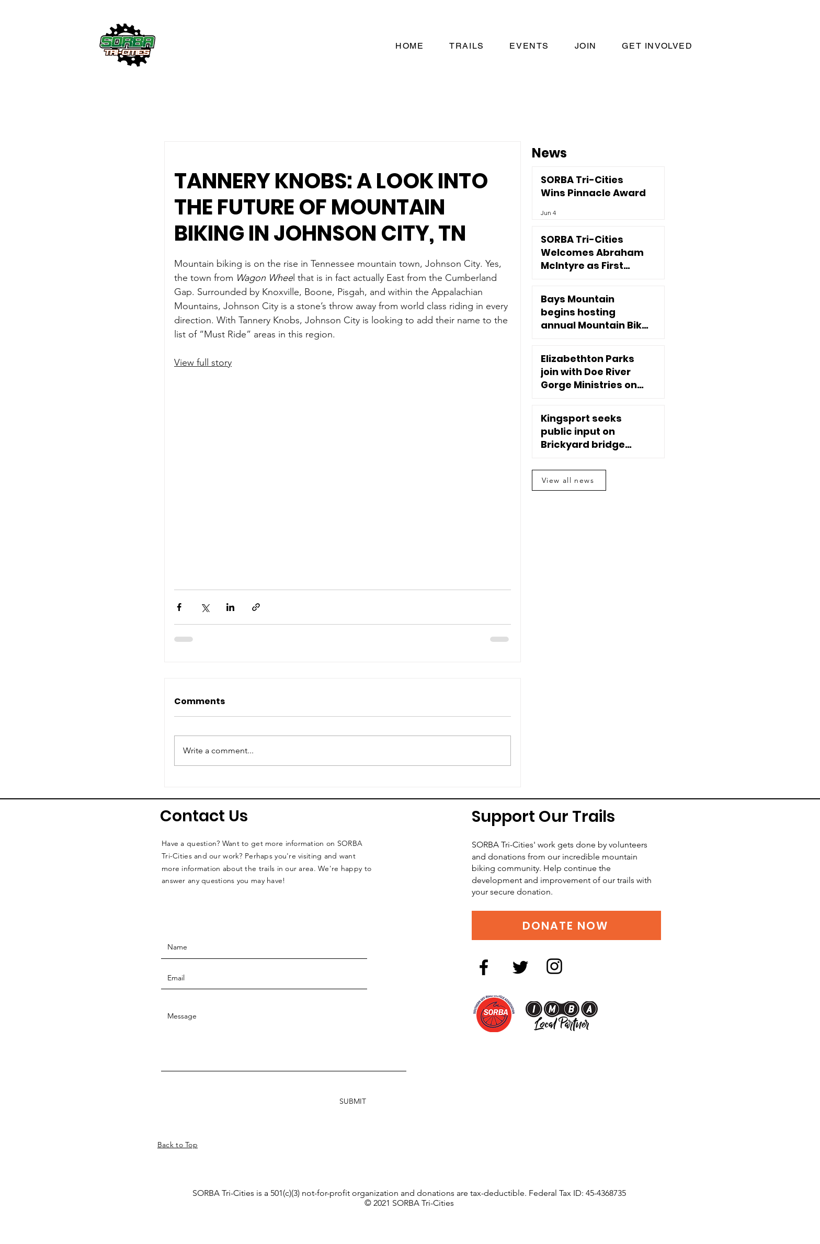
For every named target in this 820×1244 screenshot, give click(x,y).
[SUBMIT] (352, 1101)
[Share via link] (256, 607)
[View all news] (569, 480)
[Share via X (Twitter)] (205, 607)
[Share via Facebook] (179, 607)
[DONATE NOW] (566, 925)
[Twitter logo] (520, 967)
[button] (657, 46)
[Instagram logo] (554, 966)
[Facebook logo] (483, 967)
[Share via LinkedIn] (230, 607)
